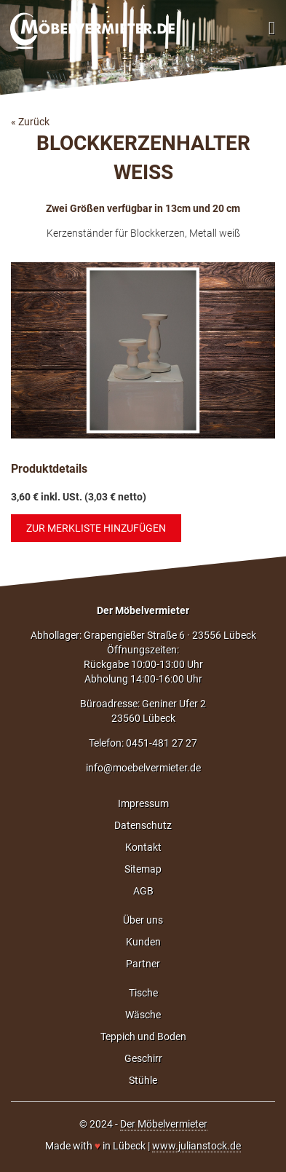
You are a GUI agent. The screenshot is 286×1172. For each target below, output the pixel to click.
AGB (143, 891)
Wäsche (143, 1014)
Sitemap (143, 869)
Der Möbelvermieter (143, 610)
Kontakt (143, 847)
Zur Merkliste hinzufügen (96, 528)
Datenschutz (143, 825)
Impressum (143, 803)
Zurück (33, 121)
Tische (143, 993)
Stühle (143, 1080)
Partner (143, 964)
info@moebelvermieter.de (143, 768)
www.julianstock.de (196, 1146)
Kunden (143, 942)
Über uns (143, 920)
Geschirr (143, 1058)
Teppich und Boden (143, 1036)
